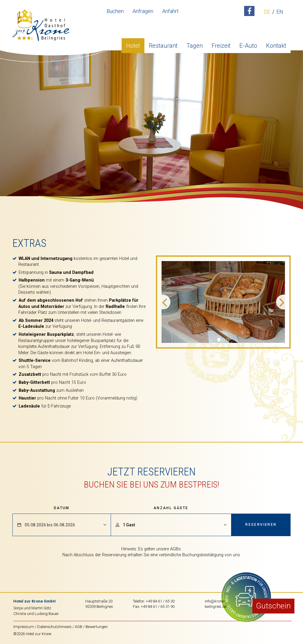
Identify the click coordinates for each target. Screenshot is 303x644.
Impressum (23, 626)
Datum (62, 508)
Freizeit (221, 43)
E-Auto (248, 43)
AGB (78, 626)
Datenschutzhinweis (54, 626)
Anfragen (139, 11)
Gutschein (273, 605)
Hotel (133, 43)
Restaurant (163, 43)
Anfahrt (166, 11)
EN (276, 12)
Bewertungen (97, 626)
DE (263, 12)
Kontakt (276, 43)
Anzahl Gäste (171, 508)
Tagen (194, 43)
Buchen (111, 11)
